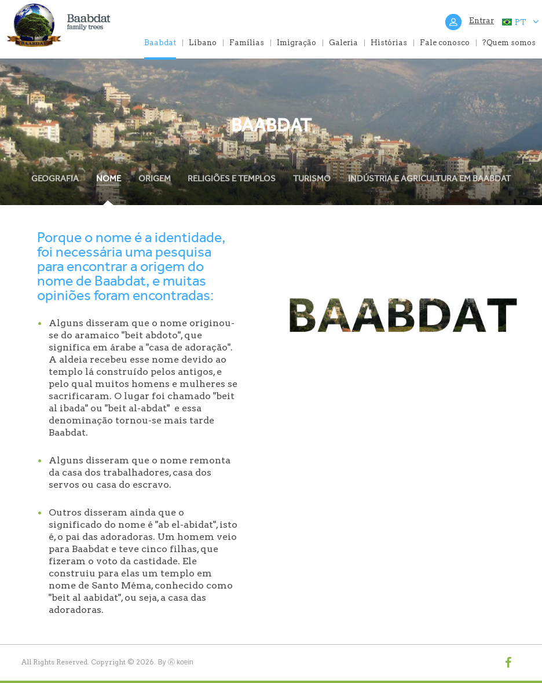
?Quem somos (509, 42)
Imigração (296, 42)
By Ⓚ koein (175, 662)
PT (520, 22)
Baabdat (160, 42)
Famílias (246, 42)
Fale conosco (445, 42)
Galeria (343, 42)
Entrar (481, 20)
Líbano (203, 42)
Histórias (389, 42)
